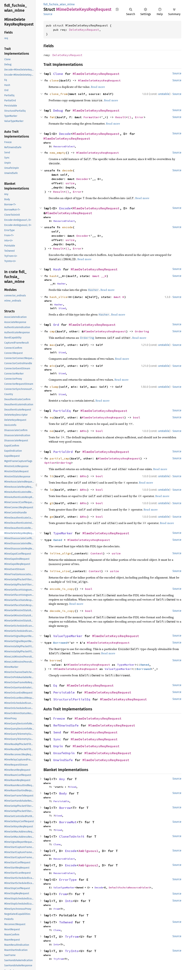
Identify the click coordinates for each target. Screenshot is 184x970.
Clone (58, 74)
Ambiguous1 (88, 851)
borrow (55, 660)
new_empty (58, 152)
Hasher (61, 283)
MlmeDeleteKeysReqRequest (96, 74)
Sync (57, 739)
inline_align (60, 553)
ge (51, 516)
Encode (65, 208)
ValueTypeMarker (68, 636)
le (51, 489)
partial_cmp (59, 458)
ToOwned (66, 922)
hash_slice (58, 297)
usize (70, 183)
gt (51, 503)
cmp (52, 331)
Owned (57, 540)
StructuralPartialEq (71, 699)
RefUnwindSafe (66, 725)
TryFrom (72, 937)
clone (54, 80)
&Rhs (83, 431)
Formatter (91, 117)
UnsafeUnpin (64, 753)
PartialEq (62, 411)
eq (51, 417)
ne (51, 431)
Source (47, 14)
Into (69, 901)
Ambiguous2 (88, 865)
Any (62, 779)
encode (67, 227)
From (63, 894)
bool (136, 417)
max (52, 345)
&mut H (119, 297)
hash (53, 276)
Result (120, 117)
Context (96, 553)
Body (63, 793)
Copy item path (117, 9)
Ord (56, 325)
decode (67, 170)
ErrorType (68, 880)
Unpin (58, 746)
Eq (55, 685)
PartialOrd (63, 452)
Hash (57, 269)
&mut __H (99, 276)
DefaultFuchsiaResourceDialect (129, 887)
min (52, 366)
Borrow (65, 808)
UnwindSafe (63, 760)
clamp (54, 386)
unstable (163, 94)
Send (57, 732)
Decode (65, 134)
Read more (98, 87)
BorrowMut (68, 822)
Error (139, 117)
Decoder (82, 179)
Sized (62, 308)
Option (49, 462)
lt (51, 476)
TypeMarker (63, 533)
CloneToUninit (71, 836)
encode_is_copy (62, 589)
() (129, 117)
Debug (58, 110)
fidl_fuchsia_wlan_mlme (59, 4)
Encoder (82, 235)
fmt (52, 117)
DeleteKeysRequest (84, 29)
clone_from (58, 94)
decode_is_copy (62, 611)
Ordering (142, 331)
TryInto (72, 951)
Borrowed (60, 642)
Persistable (64, 692)
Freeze (59, 718)
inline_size (59, 571)
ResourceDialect (64, 146)
